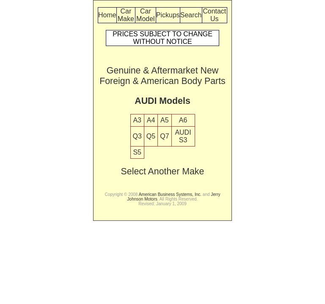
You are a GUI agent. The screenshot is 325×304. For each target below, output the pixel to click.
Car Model (145, 15)
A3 (137, 120)
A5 (164, 120)
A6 (183, 120)
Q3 (137, 136)
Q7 (164, 136)
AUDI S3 (183, 136)
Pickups (168, 15)
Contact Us (214, 15)
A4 (151, 120)
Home (107, 15)
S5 (137, 152)
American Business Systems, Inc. (170, 194)
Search (191, 15)
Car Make (126, 15)
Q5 (150, 136)
